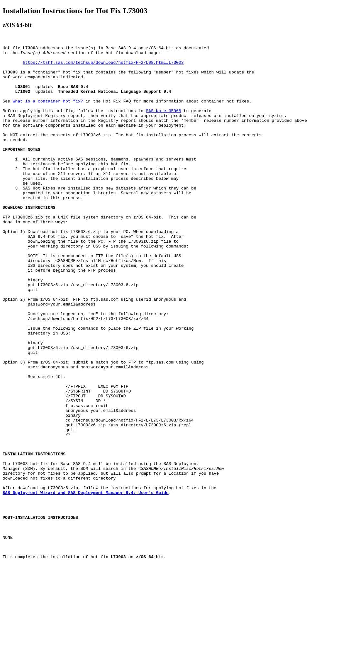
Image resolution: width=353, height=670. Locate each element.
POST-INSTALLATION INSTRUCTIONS (40, 611)
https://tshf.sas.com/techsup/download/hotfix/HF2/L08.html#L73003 (103, 66)
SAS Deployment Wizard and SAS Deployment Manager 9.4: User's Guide (86, 582)
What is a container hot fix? (48, 112)
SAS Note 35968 (163, 124)
